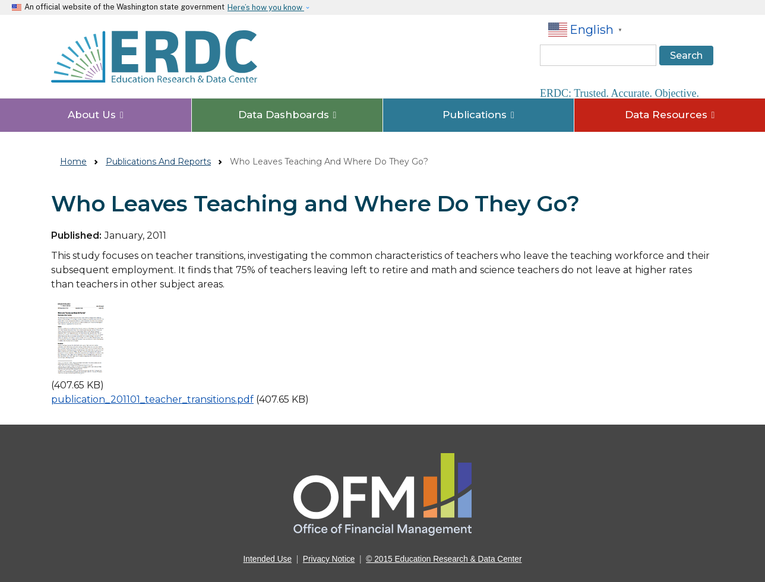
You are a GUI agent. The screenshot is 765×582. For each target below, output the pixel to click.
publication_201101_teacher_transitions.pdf (152, 399)
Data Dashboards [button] (287, 115)
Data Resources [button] (670, 115)
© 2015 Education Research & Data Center (443, 559)
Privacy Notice (329, 559)
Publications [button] (478, 115)
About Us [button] (96, 115)
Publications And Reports (158, 161)
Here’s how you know (265, 7)
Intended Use (268, 559)
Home (73, 161)
